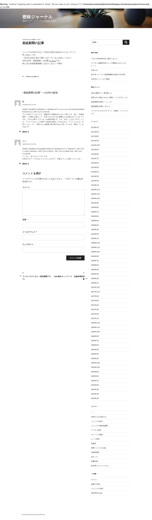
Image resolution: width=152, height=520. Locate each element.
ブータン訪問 (96, 430)
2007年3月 (95, 309)
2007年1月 (95, 318)
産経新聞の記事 (97, 102)
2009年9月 (95, 203)
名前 (24, 220)
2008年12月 (95, 243)
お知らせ (94, 70)
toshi (38, 39)
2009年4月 (95, 225)
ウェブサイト (28, 244)
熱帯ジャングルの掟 (98, 448)
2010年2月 (95, 181)
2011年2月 (95, 141)
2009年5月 (95, 221)
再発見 (93, 443)
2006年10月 (95, 332)
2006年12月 (95, 323)
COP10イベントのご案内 (100, 79)
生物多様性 (95, 452)
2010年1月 (95, 185)
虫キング (94, 457)
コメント (26, 187)
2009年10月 (95, 198)
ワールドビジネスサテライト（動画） (105, 111)
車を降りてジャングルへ (100, 466)
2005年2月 (95, 398)
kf (23, 102)
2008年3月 (95, 278)
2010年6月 (95, 163)
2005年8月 (95, 376)
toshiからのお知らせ (32, 76)
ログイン (94, 480)
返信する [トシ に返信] (25, 164)
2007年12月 (95, 287)
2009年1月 (95, 238)
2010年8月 (95, 154)
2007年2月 (95, 314)
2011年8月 (95, 136)
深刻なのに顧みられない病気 (102, 97)
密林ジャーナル (37, 16)
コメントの (97, 488)
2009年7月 (95, 212)
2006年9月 (95, 336)
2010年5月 (95, 167)
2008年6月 (95, 265)
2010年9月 (95, 150)
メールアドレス (29, 232)
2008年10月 (95, 252)
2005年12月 (95, 363)
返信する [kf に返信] (25, 132)
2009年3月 (95, 229)
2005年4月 (95, 389)
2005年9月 (95, 372)
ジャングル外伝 (97, 421)
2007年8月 (95, 301)
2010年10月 (95, 145)
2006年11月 (95, 327)
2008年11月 (95, 247)
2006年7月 (95, 341)
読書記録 (94, 461)
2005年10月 (95, 367)
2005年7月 (95, 381)
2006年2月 (95, 358)
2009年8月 (95, 207)
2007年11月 (95, 292)
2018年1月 (95, 127)
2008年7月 (95, 261)
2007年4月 (95, 305)
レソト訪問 (95, 439)
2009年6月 (95, 216)
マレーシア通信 (97, 435)
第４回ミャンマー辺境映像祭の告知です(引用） (109, 74)
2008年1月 (95, 283)
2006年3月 (95, 354)
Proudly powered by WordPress (33, 514)
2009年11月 (95, 194)
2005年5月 (95, 385)
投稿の (95, 484)
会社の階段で (96, 93)
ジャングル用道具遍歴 (99, 426)
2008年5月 (95, 270)
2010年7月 (95, 158)
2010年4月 (95, 172)
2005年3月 (95, 394)
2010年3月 (95, 176)
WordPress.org (96, 493)
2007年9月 (95, 296)
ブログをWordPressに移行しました (104, 59)
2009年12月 (95, 190)
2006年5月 (95, 349)
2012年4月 (95, 132)
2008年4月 (95, 274)
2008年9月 (95, 256)
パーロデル (119, 97)
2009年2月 (95, 234)
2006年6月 (95, 345)
